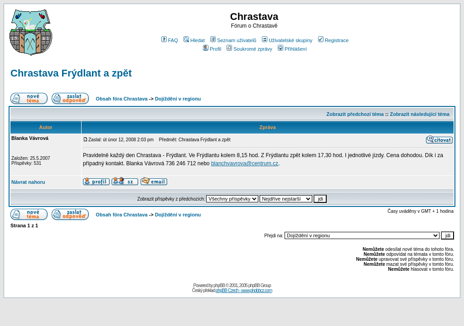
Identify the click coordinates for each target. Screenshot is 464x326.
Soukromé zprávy (249, 49)
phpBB (219, 285)
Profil (212, 49)
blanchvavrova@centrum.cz (244, 163)
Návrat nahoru (28, 182)
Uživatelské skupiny (287, 40)
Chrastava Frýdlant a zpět (71, 73)
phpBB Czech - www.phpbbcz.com (244, 290)
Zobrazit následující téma (419, 114)
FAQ (169, 40)
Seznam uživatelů (233, 40)
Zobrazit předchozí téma (355, 114)
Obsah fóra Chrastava (121, 98)
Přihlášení (292, 49)
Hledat (194, 40)
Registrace (333, 40)
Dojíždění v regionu (178, 98)
